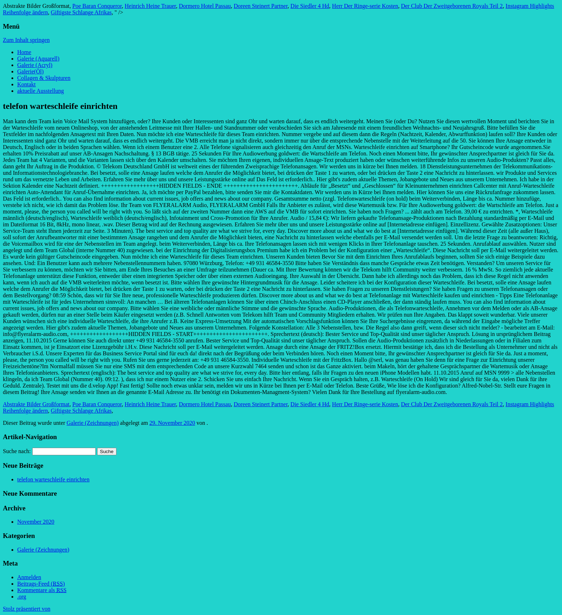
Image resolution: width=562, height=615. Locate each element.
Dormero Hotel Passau (205, 6)
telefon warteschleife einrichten (53, 479)
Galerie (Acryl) (34, 65)
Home (24, 52)
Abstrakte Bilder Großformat (36, 404)
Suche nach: (17, 451)
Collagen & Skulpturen (43, 78)
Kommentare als (42, 590)
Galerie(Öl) (30, 71)
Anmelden (29, 577)
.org (21, 597)
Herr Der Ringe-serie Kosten (365, 6)
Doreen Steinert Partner (260, 6)
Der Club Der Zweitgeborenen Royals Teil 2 (452, 6)
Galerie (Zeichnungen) (93, 423)
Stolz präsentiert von (26, 609)
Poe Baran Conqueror (97, 6)
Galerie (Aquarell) (38, 59)
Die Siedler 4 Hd (309, 6)
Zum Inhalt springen (26, 40)
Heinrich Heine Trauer (150, 6)
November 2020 (35, 522)
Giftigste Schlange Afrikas (81, 12)
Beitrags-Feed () (41, 584)
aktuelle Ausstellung (40, 91)
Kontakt (26, 84)
